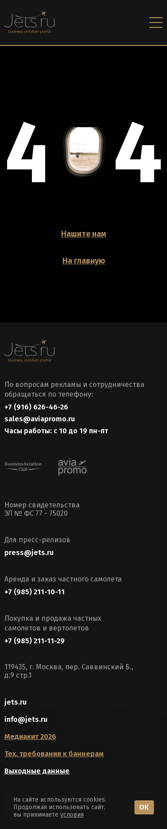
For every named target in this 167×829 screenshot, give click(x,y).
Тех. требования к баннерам (54, 754)
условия (72, 814)
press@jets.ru (29, 552)
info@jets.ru (25, 719)
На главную (83, 261)
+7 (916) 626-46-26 (36, 407)
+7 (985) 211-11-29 (34, 641)
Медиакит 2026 (30, 736)
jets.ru (15, 702)
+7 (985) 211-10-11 (34, 592)
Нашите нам (83, 234)
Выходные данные (37, 771)
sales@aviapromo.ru (39, 419)
